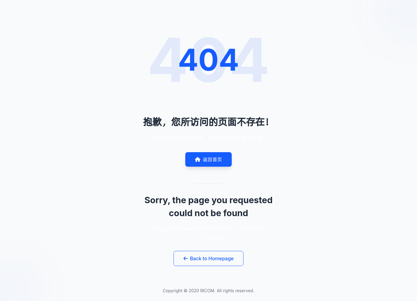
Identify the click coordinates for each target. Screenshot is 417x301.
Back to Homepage (208, 258)
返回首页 (208, 159)
